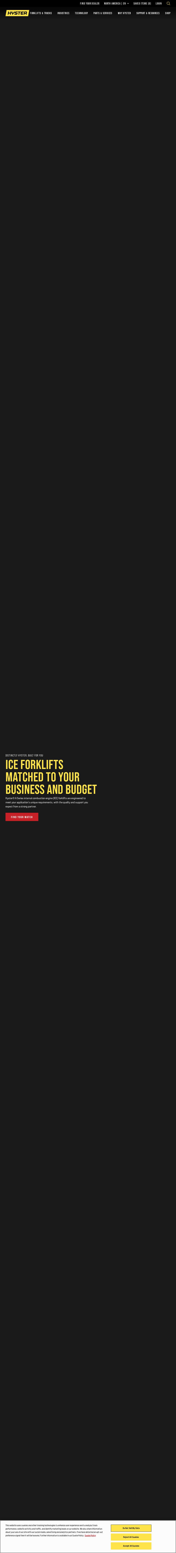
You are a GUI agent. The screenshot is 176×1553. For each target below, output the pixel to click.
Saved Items (142, 3)
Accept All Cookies (131, 1545)
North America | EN (116, 3)
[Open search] (168, 3)
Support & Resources (148, 13)
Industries (63, 13)
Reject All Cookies (131, 1537)
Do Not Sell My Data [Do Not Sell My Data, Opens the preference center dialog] (131, 1528)
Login (159, 3)
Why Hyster (124, 13)
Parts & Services (103, 13)
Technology (81, 13)
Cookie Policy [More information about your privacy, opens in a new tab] (90, 1535)
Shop (167, 13)
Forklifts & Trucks (41, 13)
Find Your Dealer (89, 3)
